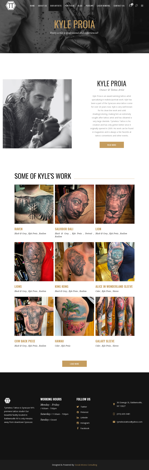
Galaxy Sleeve (105, 341)
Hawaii (59, 341)
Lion (98, 229)
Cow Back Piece (24, 341)
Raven (18, 229)
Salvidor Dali (64, 229)
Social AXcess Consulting (86, 465)
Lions (18, 286)
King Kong (61, 286)
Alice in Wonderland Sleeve (114, 286)
